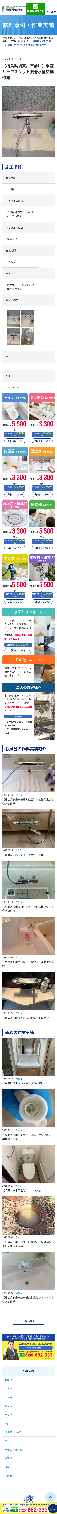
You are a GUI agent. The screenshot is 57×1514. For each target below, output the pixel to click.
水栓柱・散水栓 (13, 1449)
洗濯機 (8, 1458)
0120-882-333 (28, 1354)
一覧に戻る (28, 1320)
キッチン (9, 1397)
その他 (8, 1388)
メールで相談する (48, 1358)
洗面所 (19, 1078)
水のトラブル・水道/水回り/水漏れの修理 (24, 37)
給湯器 (8, 1476)
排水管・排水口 (13, 1432)
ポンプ (8, 1415)
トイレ (19, 1185)
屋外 (18, 1237)
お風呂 (24, 41)
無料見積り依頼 (35, 8)
